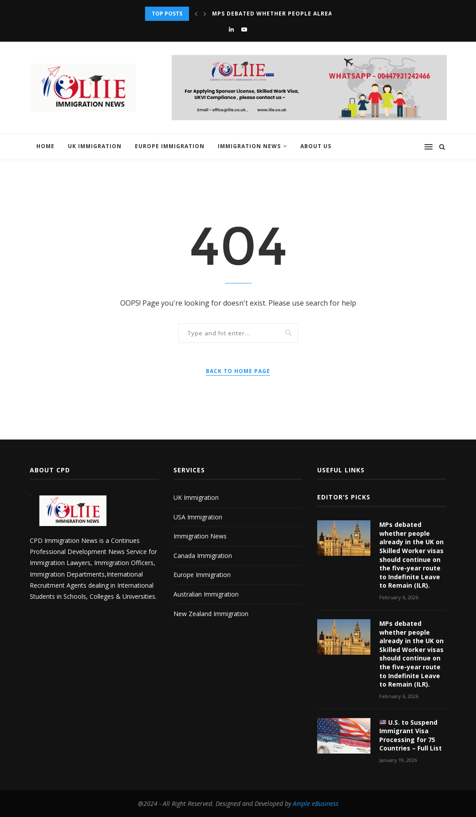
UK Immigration (95, 146)
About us (315, 146)
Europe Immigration (170, 146)
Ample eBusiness (315, 803)
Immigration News (249, 146)
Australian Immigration (206, 594)
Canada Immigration (202, 555)
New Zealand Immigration (210, 613)
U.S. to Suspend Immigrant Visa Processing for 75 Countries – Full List (410, 735)
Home (45, 146)
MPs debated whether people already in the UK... (296, 13)
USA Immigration (197, 517)
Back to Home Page (238, 371)
